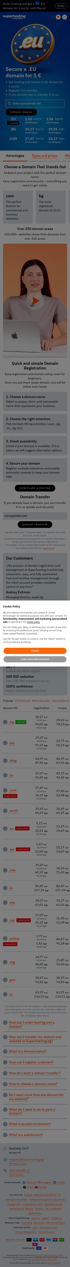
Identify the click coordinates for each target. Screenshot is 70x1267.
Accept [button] (35, 650)
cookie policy (33, 622)
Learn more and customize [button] (35, 659)
